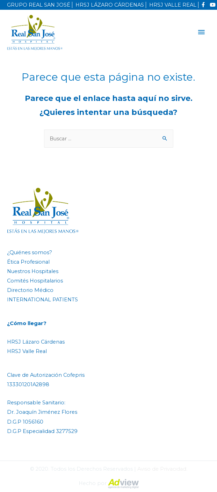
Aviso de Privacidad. (162, 469)
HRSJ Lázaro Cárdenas (36, 342)
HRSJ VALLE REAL (172, 5)
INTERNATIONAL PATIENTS (42, 299)
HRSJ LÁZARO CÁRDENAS (109, 5)
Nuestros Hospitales (32, 271)
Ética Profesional (28, 262)
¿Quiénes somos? (29, 252)
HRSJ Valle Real (27, 351)
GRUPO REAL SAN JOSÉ (38, 5)
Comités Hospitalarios (35, 281)
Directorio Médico (30, 290)
